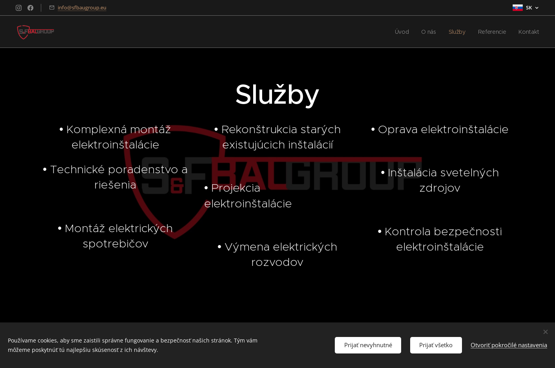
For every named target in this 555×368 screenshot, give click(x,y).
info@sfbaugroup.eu (82, 7)
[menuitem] (400, 32)
